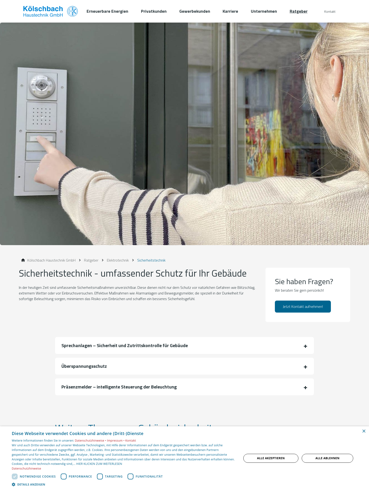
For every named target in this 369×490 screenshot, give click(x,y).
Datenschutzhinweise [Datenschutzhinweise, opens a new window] (26, 468)
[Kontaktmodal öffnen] (327, 11)
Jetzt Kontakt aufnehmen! (303, 306)
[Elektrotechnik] (118, 260)
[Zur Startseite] (51, 11)
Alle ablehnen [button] (328, 458)
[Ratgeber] (91, 260)
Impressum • (116, 441)
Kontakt (130, 441)
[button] (184, 345)
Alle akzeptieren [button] (271, 458)
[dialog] (184, 458)
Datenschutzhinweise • (91, 441)
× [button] (363, 431)
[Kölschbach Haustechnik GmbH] (51, 260)
